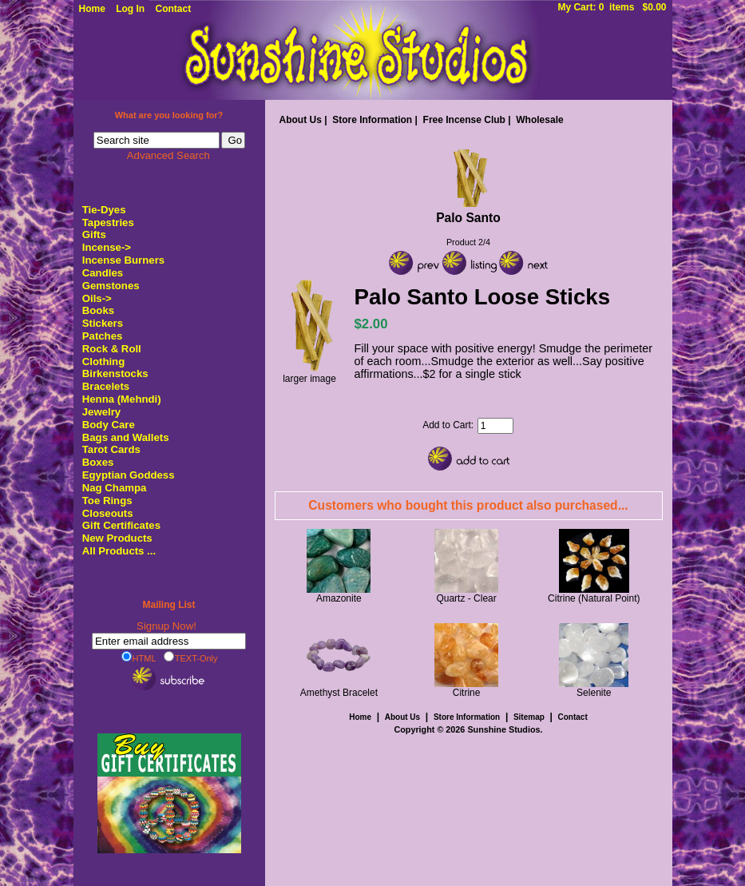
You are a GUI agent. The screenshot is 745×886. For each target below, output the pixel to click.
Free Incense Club (464, 119)
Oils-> (97, 298)
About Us (300, 119)
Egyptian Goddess (128, 475)
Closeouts (107, 513)
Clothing (103, 362)
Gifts (94, 234)
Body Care (108, 425)
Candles (102, 273)
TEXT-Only (191, 657)
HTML (139, 657)
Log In (130, 8)
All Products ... (119, 551)
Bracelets (105, 386)
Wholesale (539, 119)
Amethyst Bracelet (339, 692)
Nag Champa (114, 488)
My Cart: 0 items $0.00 (611, 7)
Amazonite (339, 598)
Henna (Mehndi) (121, 399)
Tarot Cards (111, 449)
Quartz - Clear (466, 598)
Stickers (102, 323)
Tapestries (108, 222)
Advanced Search (168, 155)
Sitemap (529, 717)
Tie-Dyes (104, 210)
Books (98, 310)
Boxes (98, 462)
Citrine (467, 692)
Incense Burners (123, 260)
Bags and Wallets (125, 437)
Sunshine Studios (503, 729)
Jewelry (101, 412)
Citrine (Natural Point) (594, 598)
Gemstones (111, 286)
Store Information (372, 119)
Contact (174, 8)
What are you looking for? (169, 115)
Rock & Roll (111, 349)
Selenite (594, 692)
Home (92, 8)
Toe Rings (107, 501)
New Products (117, 538)
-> (106, 247)
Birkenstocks (115, 373)
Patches (102, 336)
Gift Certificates (121, 525)
